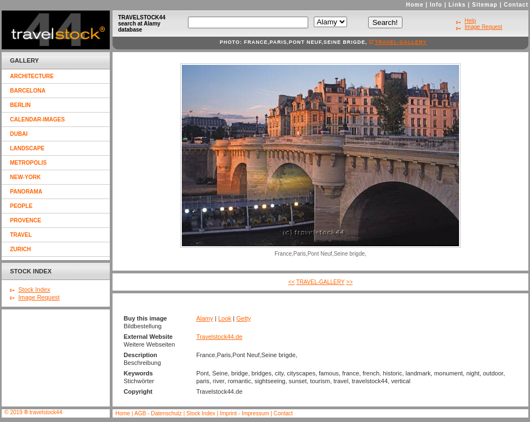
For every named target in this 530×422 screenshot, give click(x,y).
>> (349, 282)
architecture (32, 76)
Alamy (204, 318)
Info (436, 5)
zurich (20, 249)
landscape (27, 148)
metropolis (28, 163)
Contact (516, 5)
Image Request (39, 297)
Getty (243, 318)
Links (457, 5)
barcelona (27, 91)
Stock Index (34, 289)
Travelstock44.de (219, 336)
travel (21, 235)
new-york (25, 177)
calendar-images (37, 119)
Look (224, 318)
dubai (19, 134)
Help (470, 21)
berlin (20, 105)
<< (291, 282)
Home (415, 5)
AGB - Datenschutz (158, 413)
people (21, 206)
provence (25, 220)
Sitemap (485, 5)
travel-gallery (401, 42)
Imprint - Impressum (244, 413)
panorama (26, 192)
